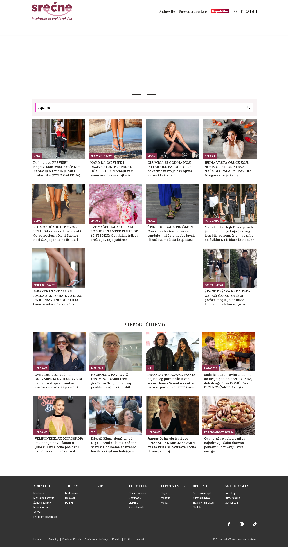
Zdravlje (42, 486)
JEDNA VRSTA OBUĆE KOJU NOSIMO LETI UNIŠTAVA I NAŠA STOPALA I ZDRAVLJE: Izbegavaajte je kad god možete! (228, 168)
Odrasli (210, 156)
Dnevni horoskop (193, 11)
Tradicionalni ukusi (203, 502)
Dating (69, 502)
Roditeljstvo (214, 285)
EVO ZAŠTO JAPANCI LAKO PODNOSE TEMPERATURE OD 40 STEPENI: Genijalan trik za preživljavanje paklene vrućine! (114, 233)
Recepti (200, 486)
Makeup (165, 497)
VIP (150, 368)
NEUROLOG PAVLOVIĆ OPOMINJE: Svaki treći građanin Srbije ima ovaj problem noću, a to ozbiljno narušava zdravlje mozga (113, 380)
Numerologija (232, 497)
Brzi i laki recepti (202, 493)
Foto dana (212, 220)
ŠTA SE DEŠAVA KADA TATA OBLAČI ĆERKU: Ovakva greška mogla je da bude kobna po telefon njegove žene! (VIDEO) (227, 297)
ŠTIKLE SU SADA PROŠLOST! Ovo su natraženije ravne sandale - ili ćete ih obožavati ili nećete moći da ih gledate (171, 233)
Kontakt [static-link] (116, 539)
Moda (37, 156)
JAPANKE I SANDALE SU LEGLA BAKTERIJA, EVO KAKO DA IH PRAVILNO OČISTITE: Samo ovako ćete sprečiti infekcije (57, 297)
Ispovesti (70, 497)
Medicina (97, 368)
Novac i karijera (137, 493)
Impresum (38, 539)
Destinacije (135, 497)
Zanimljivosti (136, 507)
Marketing (53, 539)
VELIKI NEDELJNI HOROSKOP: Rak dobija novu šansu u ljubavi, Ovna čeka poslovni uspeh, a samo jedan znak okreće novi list (59, 444)
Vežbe (37, 512)
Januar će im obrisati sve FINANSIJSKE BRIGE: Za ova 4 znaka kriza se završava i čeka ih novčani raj (171, 444)
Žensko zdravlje (42, 502)
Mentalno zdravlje (43, 497)
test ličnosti (231, 502)
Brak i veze (71, 493)
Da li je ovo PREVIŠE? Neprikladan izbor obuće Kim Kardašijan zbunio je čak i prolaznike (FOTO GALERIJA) (56, 168)
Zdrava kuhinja (201, 497)
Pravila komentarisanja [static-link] (96, 539)
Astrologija (237, 486)
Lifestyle (138, 486)
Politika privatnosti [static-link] (134, 539)
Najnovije (167, 11)
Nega (164, 493)
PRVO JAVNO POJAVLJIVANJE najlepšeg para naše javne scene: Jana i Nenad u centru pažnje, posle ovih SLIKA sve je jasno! (171, 380)
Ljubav (71, 486)
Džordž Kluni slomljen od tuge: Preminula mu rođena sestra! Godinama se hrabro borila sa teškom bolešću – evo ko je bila (113, 444)
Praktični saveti (101, 156)
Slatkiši (197, 507)
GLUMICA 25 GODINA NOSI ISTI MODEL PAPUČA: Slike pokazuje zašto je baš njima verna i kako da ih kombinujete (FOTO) (169, 168)
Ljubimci (133, 502)
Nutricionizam (41, 507)
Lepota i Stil (173, 486)
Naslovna (63, 29)
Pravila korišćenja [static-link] (71, 539)
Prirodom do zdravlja (219, 432)
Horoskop (41, 368)
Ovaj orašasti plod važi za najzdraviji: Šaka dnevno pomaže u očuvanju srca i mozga (225, 444)
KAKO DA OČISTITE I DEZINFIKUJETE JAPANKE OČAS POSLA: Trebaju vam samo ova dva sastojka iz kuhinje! (112, 168)
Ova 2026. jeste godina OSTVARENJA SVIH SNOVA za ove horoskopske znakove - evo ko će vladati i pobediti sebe (58, 380)
